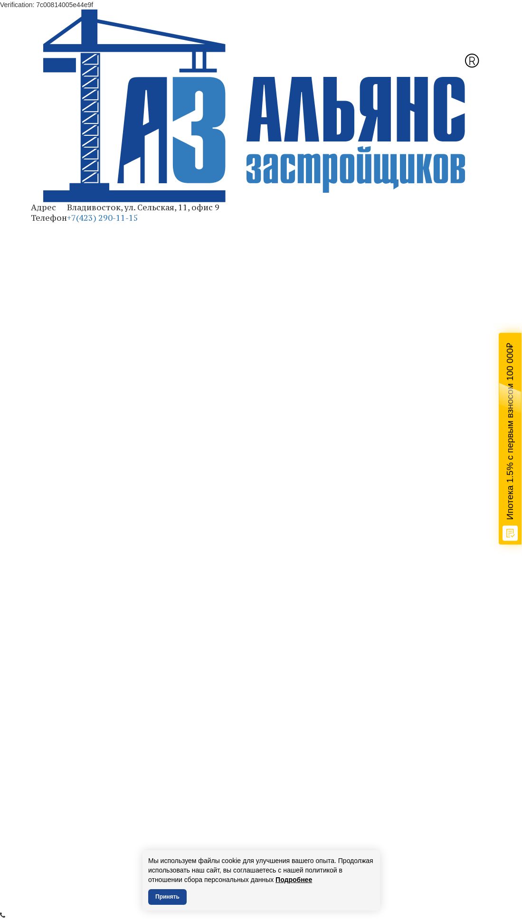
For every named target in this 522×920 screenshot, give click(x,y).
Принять (167, 896)
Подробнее (293, 879)
